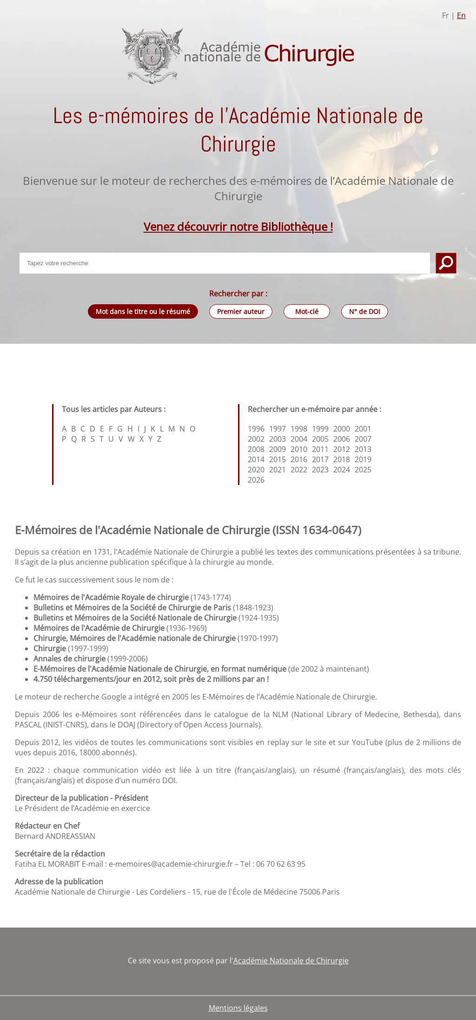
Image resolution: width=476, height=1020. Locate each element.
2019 (363, 459)
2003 (277, 439)
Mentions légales (238, 1008)
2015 (277, 459)
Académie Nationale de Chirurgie (291, 960)
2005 (320, 439)
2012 (341, 449)
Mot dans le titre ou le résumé (143, 311)
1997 (277, 429)
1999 (320, 429)
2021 (277, 469)
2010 (299, 449)
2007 (363, 439)
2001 (363, 429)
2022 (299, 469)
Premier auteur (240, 311)
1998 (299, 429)
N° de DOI (364, 311)
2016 (299, 459)
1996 (256, 429)
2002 (256, 439)
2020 (256, 469)
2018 (341, 459)
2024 (341, 469)
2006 (341, 439)
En (461, 15)
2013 (363, 449)
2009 (277, 449)
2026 (256, 480)
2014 (256, 459)
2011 (320, 449)
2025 (363, 469)
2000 (341, 429)
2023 (320, 469)
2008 (256, 449)
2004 (299, 439)
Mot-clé (306, 311)
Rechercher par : (238, 293)
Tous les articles (90, 409)
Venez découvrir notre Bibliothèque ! (238, 226)
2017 (320, 459)
